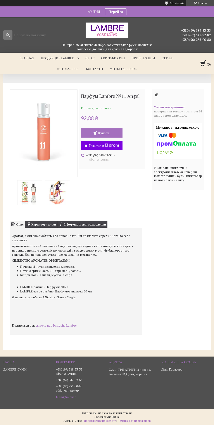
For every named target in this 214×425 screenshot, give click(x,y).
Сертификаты (113, 58)
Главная (27, 58)
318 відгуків (177, 3)
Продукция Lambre (57, 58)
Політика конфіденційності (134, 420)
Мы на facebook (123, 69)
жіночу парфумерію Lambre (56, 325)
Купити (104, 133)
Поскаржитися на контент (100, 420)
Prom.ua (127, 413)
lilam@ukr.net (66, 397)
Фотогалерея (68, 69)
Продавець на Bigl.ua (107, 416)
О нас (90, 58)
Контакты (94, 69)
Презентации (143, 58)
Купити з (104, 145)
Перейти (116, 11)
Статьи (168, 58)
